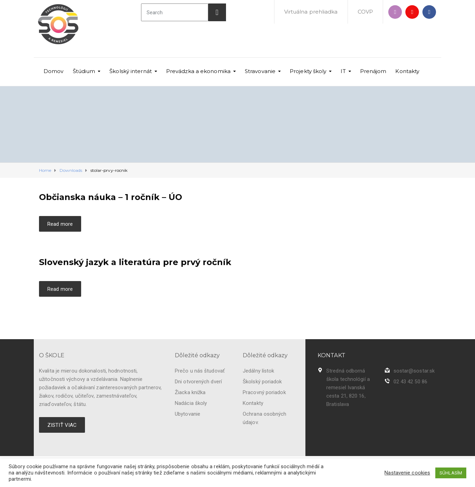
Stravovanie (260, 71)
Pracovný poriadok (264, 392)
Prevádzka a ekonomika (198, 71)
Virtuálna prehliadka (311, 11)
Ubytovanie (187, 414)
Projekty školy (308, 71)
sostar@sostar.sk (414, 371)
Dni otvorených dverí (198, 381)
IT (343, 71)
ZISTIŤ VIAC (62, 425)
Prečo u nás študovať (200, 371)
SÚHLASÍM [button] (450, 473)
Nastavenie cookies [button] (407, 473)
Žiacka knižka (190, 392)
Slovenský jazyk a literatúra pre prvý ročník (135, 262)
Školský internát (130, 71)
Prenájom (373, 71)
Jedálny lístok (258, 371)
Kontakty (407, 71)
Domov (54, 71)
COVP (365, 11)
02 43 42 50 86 (410, 381)
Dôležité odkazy (197, 355)
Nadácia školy (191, 403)
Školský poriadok (262, 381)
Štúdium (84, 71)
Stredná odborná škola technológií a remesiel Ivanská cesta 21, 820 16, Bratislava (348, 387)
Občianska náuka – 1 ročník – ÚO (110, 197)
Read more (60, 224)
